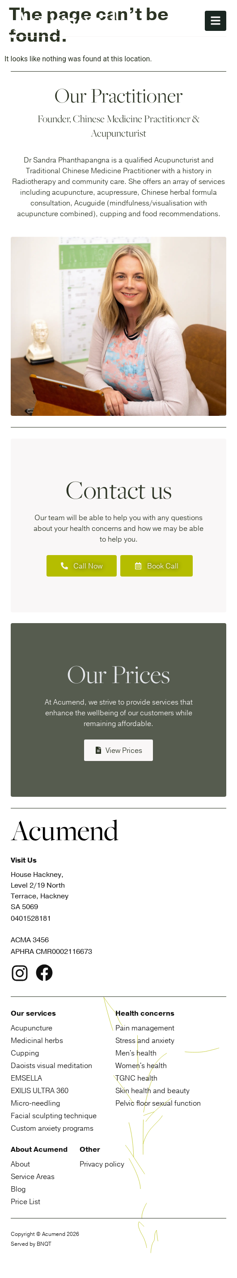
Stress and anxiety (144, 1040)
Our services (33, 1013)
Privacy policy (102, 1163)
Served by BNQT (31, 1243)
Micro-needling (35, 1102)
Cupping (25, 1052)
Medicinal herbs (37, 1040)
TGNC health (136, 1077)
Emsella (26, 1077)
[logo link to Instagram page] (20, 974)
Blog (18, 1188)
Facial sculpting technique (54, 1115)
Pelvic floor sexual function (158, 1102)
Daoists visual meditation (51, 1065)
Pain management (144, 1027)
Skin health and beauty (152, 1090)
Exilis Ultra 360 (39, 1090)
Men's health (136, 1052)
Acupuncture (31, 1027)
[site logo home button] (64, 21)
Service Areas (33, 1176)
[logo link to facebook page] (44, 974)
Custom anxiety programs (52, 1128)
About (20, 1163)
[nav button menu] (215, 21)
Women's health (141, 1065)
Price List (25, 1201)
